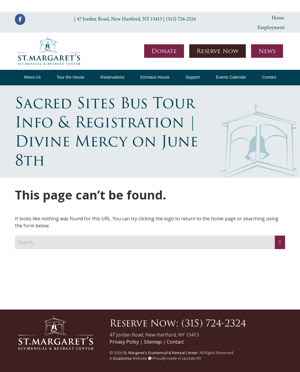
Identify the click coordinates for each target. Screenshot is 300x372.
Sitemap (153, 342)
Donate (164, 51)
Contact (175, 342)
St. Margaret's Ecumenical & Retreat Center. (161, 352)
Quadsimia (122, 358)
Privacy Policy (124, 342)
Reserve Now (217, 51)
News (267, 51)
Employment (271, 27)
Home (278, 17)
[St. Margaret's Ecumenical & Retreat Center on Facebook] (20, 19)
